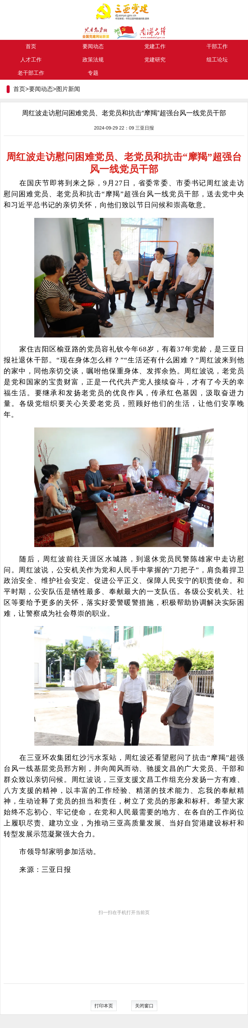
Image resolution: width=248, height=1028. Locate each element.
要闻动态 (93, 46)
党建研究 (155, 59)
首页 (31, 46)
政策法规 (93, 59)
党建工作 (155, 46)
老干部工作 (31, 73)
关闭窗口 (144, 1005)
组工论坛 (217, 59)
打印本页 (103, 1005)
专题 (93, 73)
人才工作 (31, 59)
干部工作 (217, 46)
